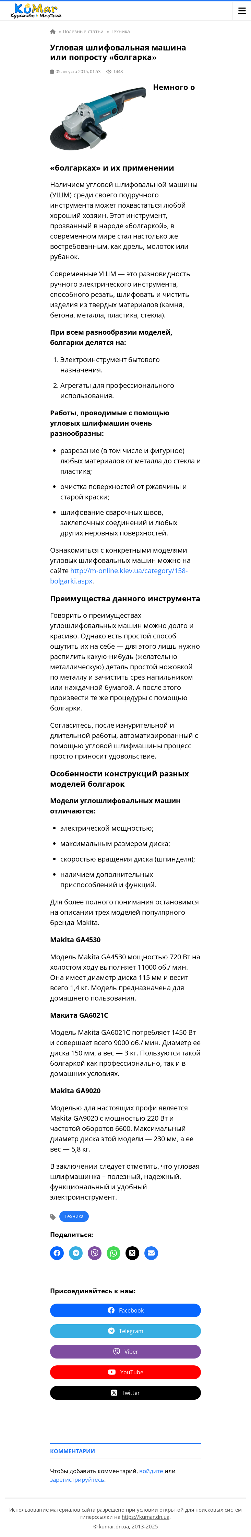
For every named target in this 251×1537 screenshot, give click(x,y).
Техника (74, 1216)
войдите (151, 1471)
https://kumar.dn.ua (145, 1516)
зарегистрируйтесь (77, 1479)
